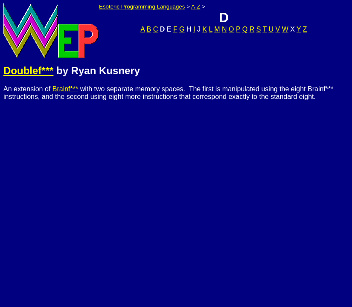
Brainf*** (65, 89)
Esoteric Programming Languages (142, 6)
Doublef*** (28, 70)
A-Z (195, 6)
